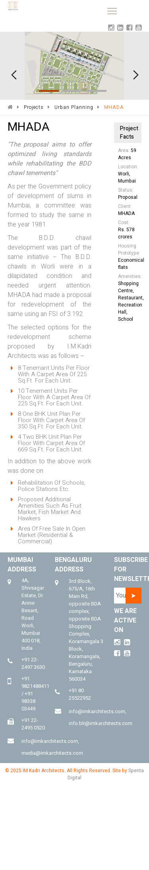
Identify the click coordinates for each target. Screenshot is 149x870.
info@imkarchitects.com (49, 741)
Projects (34, 107)
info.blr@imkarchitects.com (100, 723)
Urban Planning (73, 107)
